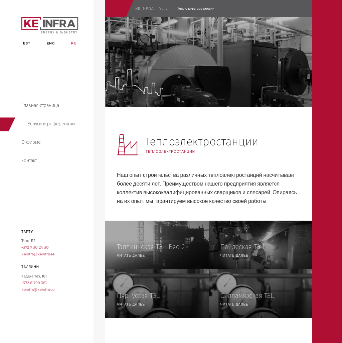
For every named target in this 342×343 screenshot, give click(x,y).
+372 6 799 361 (34, 282)
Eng (51, 43)
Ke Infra (144, 8)
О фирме (31, 142)
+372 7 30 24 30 (35, 247)
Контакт (29, 160)
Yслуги (165, 8)
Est (26, 43)
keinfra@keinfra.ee (37, 254)
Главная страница (40, 105)
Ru (74, 43)
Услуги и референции (51, 124)
